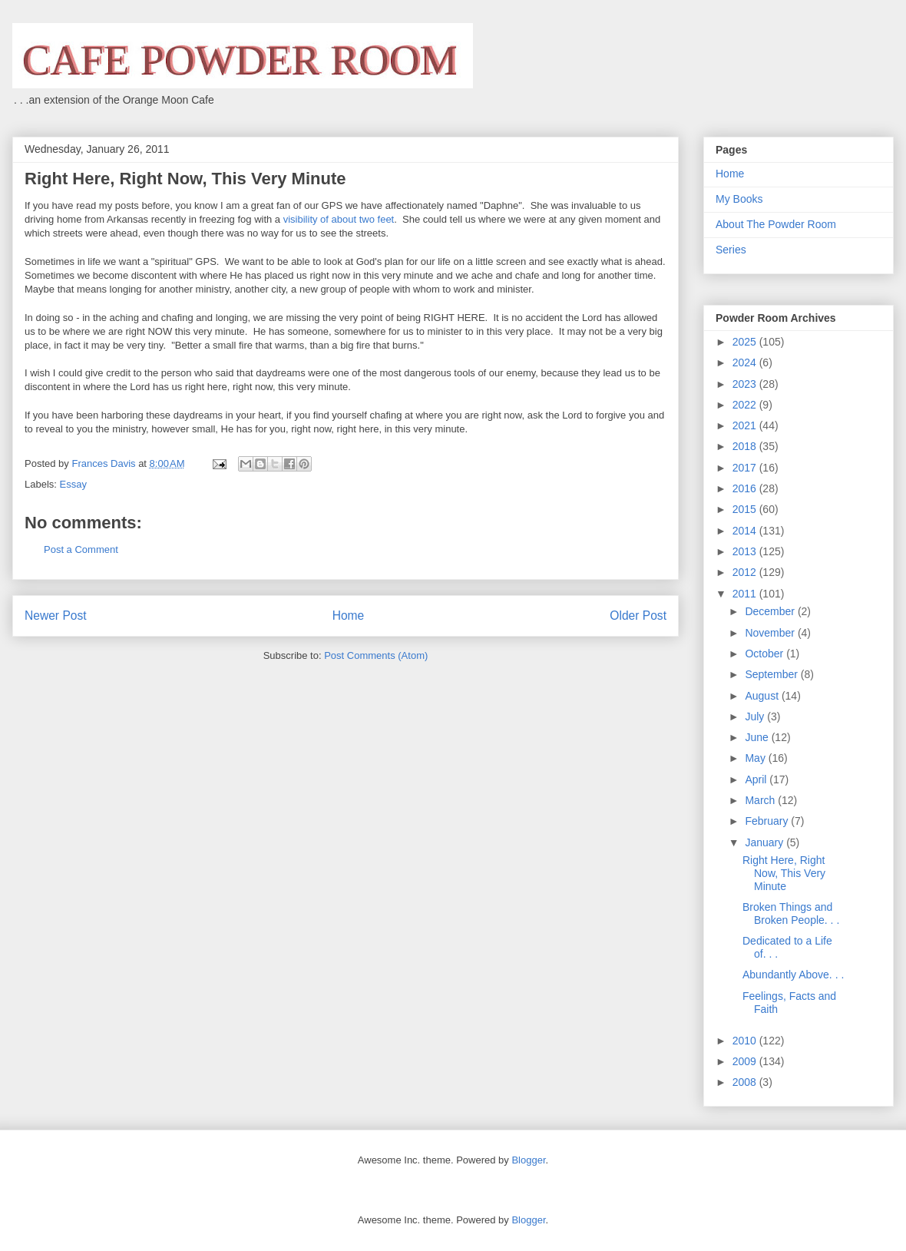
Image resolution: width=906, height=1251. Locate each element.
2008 (745, 1082)
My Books (739, 199)
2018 (745, 446)
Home (348, 615)
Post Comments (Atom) (376, 655)
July (756, 716)
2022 (745, 405)
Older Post (638, 615)
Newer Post (56, 615)
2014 (745, 531)
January (765, 842)
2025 (745, 342)
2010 (745, 1040)
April (757, 779)
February (768, 821)
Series (731, 249)
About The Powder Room (776, 224)
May (756, 758)
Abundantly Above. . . (793, 974)
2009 (745, 1061)
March (761, 800)
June (758, 737)
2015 (745, 509)
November (771, 633)
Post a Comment (81, 549)
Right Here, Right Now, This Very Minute (783, 873)
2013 (745, 551)
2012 (745, 572)
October (765, 653)
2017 (745, 468)
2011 (745, 593)
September (772, 674)
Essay (73, 484)
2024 (745, 362)
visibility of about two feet (339, 219)
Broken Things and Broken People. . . (790, 913)
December (771, 611)
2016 (745, 488)
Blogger (528, 1160)
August (763, 696)
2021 (745, 425)
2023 (745, 384)
